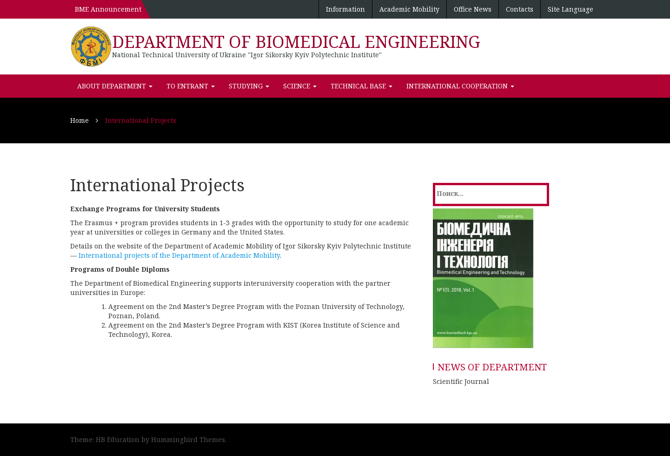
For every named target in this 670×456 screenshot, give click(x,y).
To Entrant (190, 85)
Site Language (570, 9)
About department (115, 85)
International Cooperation (460, 85)
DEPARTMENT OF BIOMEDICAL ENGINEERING (296, 41)
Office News (472, 9)
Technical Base (361, 85)
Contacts (519, 9)
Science (300, 85)
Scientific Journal (461, 381)
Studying (249, 85)
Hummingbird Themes (188, 439)
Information (345, 9)
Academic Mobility (409, 9)
